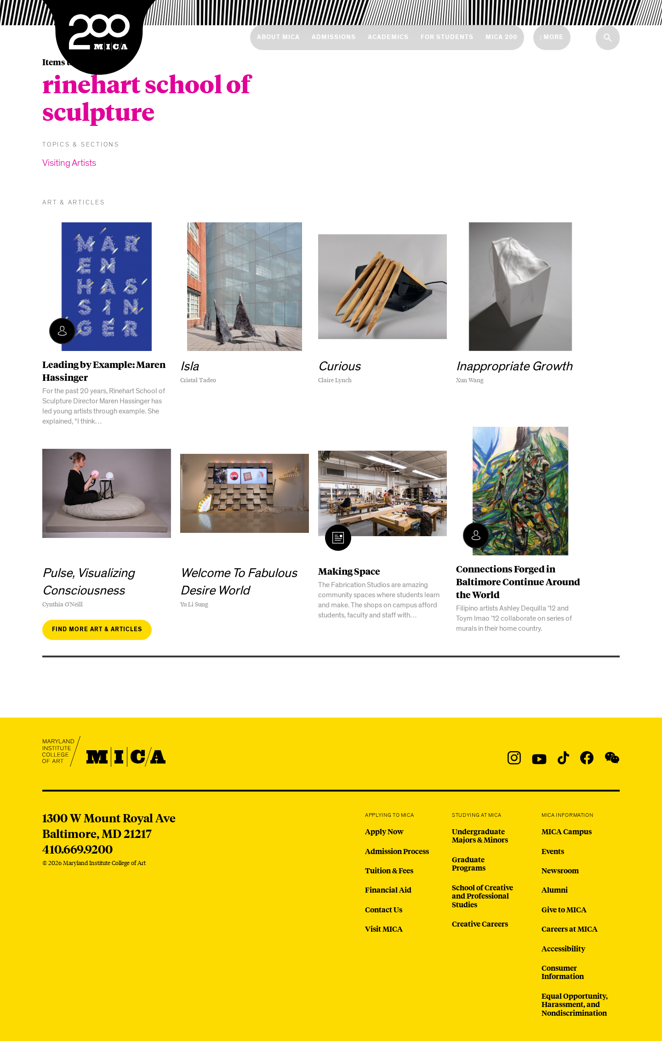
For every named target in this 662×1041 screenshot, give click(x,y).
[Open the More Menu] (552, 37)
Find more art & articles (97, 630)
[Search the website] (607, 37)
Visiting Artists (69, 163)
